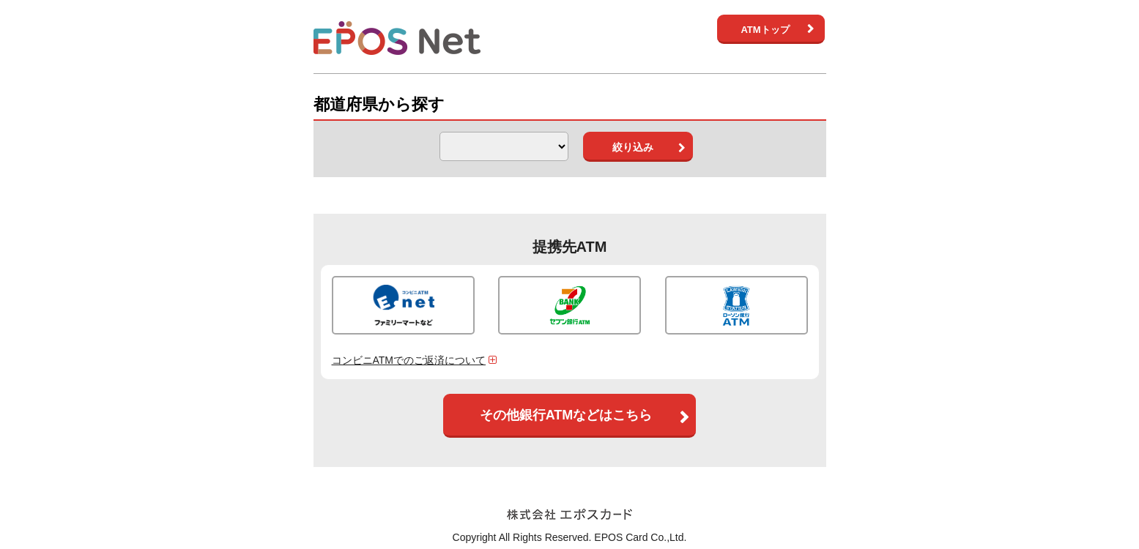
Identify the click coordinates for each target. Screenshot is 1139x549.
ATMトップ (765, 29)
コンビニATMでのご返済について (416, 360)
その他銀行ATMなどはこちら (566, 415)
